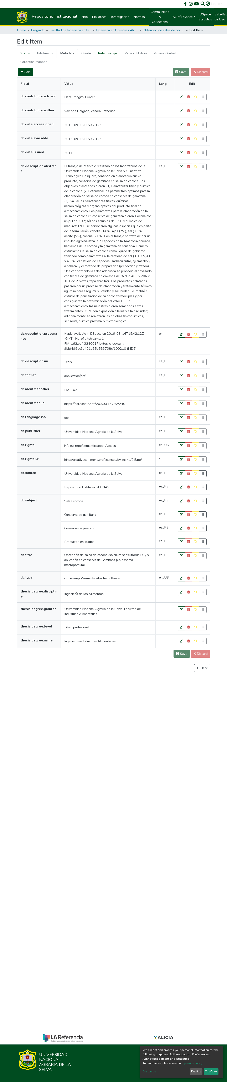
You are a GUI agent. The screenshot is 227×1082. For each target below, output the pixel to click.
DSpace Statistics (205, 17)
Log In (215, 3)
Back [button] (202, 668)
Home (21, 30)
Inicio (84, 17)
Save (181, 653)
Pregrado (38, 30)
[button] (208, 3)
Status (25, 53)
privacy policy (193, 1063)
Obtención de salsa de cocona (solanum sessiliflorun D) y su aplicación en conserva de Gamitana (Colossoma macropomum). (163, 30)
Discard (201, 653)
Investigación (119, 17)
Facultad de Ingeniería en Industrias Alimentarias (70, 30)
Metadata (67, 53)
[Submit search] (202, 3)
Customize (149, 1071)
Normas (139, 17)
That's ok (211, 1071)
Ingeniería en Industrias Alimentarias (117, 30)
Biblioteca (99, 17)
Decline (196, 1071)
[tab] (25, 53)
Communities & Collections (160, 17)
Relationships (108, 53)
